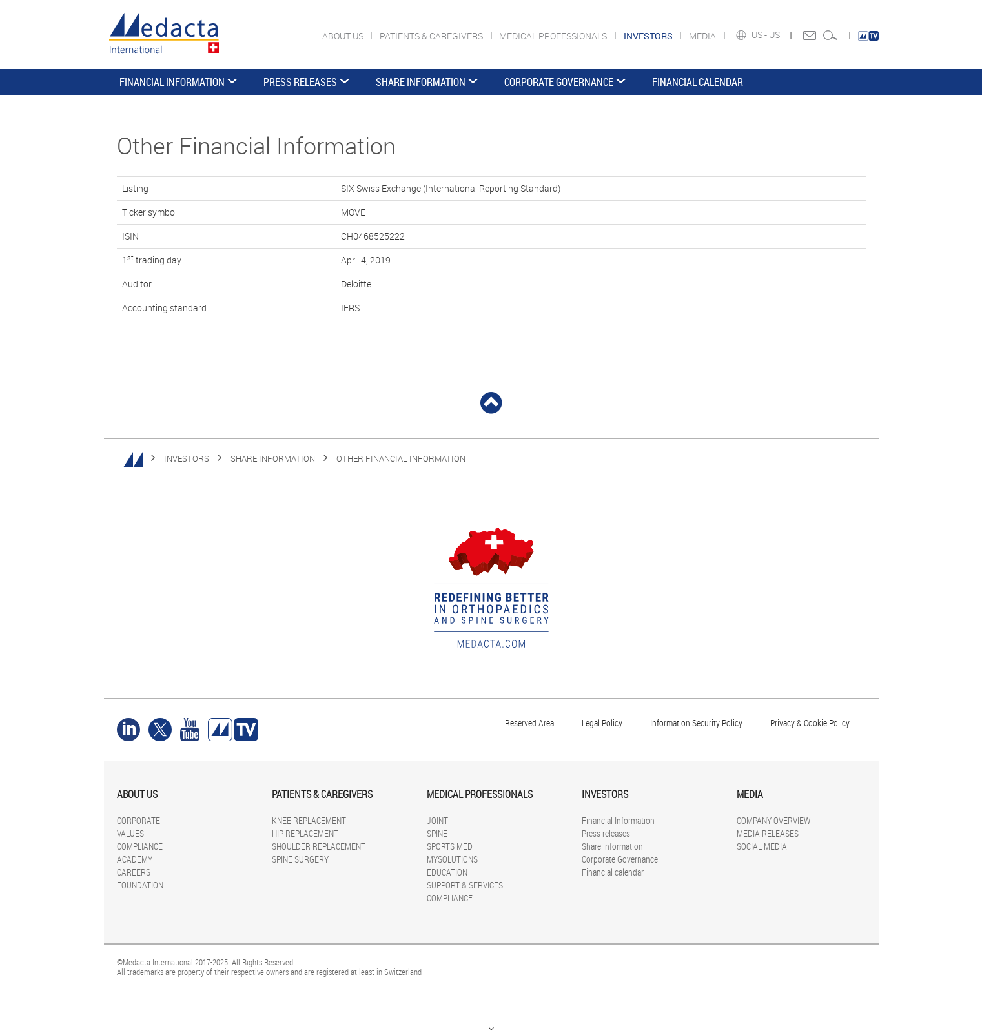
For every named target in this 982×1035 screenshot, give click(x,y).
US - (760, 35)
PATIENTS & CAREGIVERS (432, 36)
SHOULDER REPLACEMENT (318, 846)
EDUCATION (447, 872)
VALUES (130, 833)
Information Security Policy (696, 723)
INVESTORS (186, 458)
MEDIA (703, 36)
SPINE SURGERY (300, 859)
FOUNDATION (140, 885)
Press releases (300, 82)
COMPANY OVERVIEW (773, 820)
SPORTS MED (450, 846)
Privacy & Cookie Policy (810, 723)
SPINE (437, 833)
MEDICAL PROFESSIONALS (554, 36)
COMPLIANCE (140, 846)
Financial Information (172, 82)
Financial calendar (697, 82)
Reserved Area (529, 723)
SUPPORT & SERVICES (465, 885)
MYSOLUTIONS (452, 859)
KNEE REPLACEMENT (309, 820)
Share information (420, 82)
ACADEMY (134, 859)
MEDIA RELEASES (768, 833)
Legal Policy (602, 723)
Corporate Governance (558, 82)
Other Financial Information (400, 458)
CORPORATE (138, 820)
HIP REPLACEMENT (305, 833)
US (775, 35)
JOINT (437, 820)
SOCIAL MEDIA (762, 846)
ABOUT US (343, 36)
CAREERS (133, 872)
